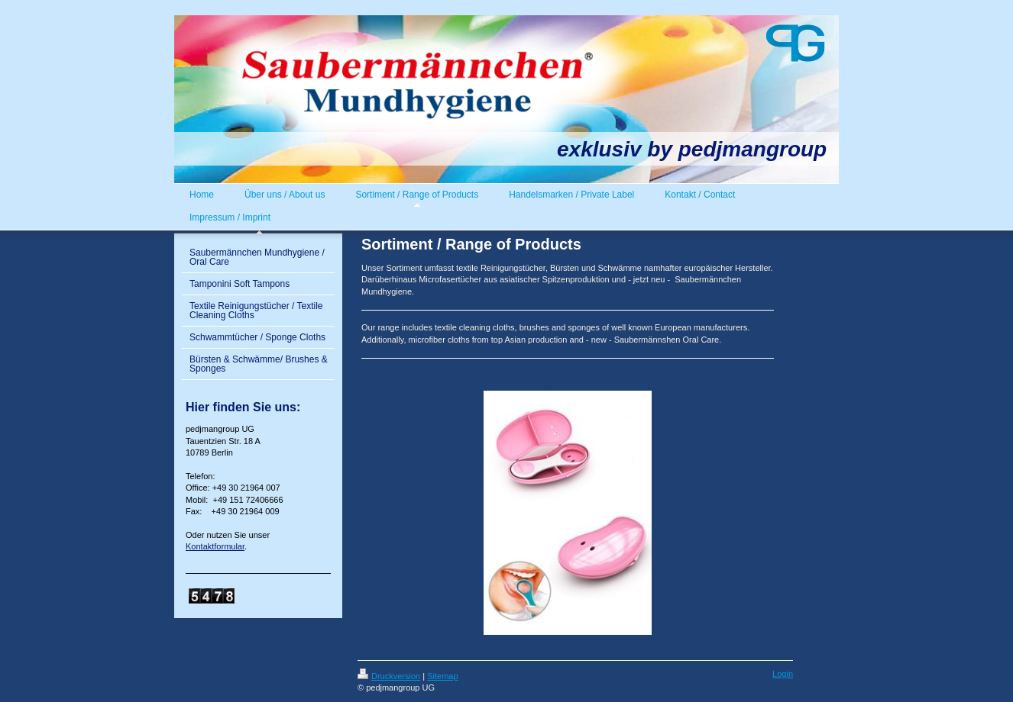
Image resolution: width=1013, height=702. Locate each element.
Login (782, 673)
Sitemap (442, 676)
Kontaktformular (215, 546)
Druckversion (389, 676)
